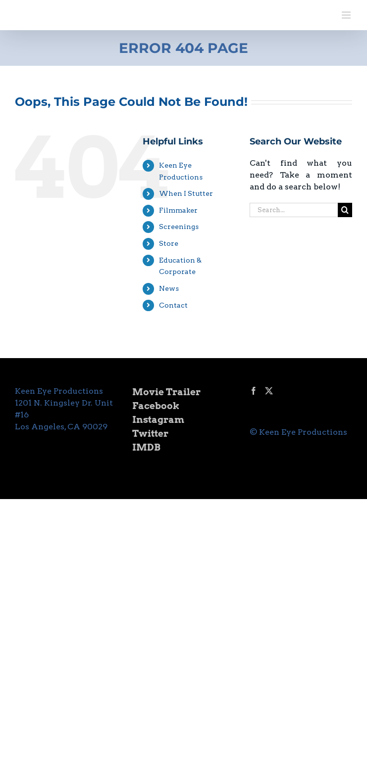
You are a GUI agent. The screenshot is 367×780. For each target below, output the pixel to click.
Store (168, 243)
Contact (173, 305)
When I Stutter (186, 193)
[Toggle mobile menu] (347, 15)
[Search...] (294, 210)
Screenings (179, 226)
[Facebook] (254, 391)
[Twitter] (269, 391)
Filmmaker (178, 210)
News (169, 288)
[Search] (345, 210)
